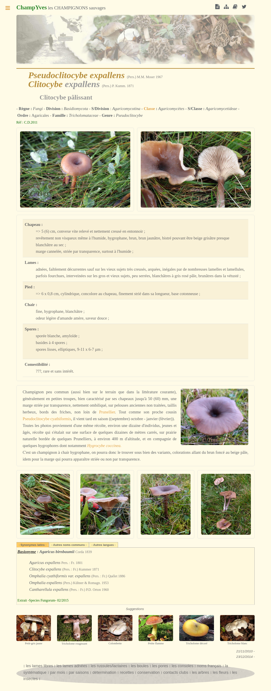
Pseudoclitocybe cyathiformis (47, 418)
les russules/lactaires (109, 666)
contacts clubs (176, 672)
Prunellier (107, 412)
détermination (104, 672)
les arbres (200, 672)
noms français (209, 666)
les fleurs (220, 672)
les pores (160, 666)
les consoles (182, 666)
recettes (127, 672)
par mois (57, 672)
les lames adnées (72, 666)
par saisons (79, 672)
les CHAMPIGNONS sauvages (61, 7)
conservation (148, 672)
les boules (140, 666)
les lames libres (39, 666)
